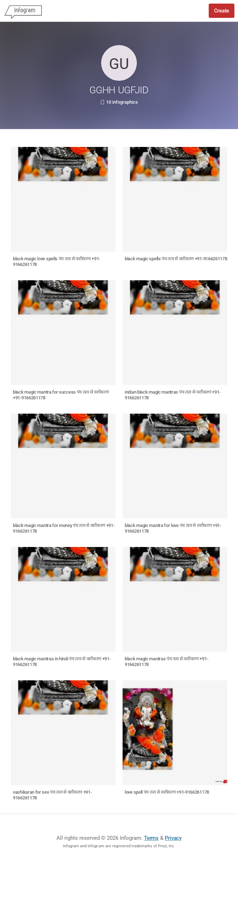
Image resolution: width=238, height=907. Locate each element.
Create (221, 11)
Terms (151, 838)
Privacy (173, 838)
